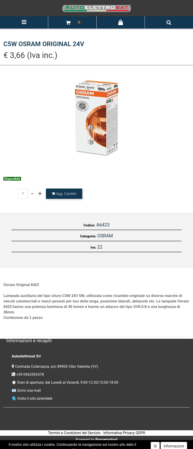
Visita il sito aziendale (34, 398)
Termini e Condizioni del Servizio (74, 433)
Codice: (89, 225)
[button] (68, 22)
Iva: (93, 247)
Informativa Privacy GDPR (124, 433)
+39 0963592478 (30, 374)
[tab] (96, 340)
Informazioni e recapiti (29, 340)
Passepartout (106, 439)
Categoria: (88, 236)
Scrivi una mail (29, 390)
